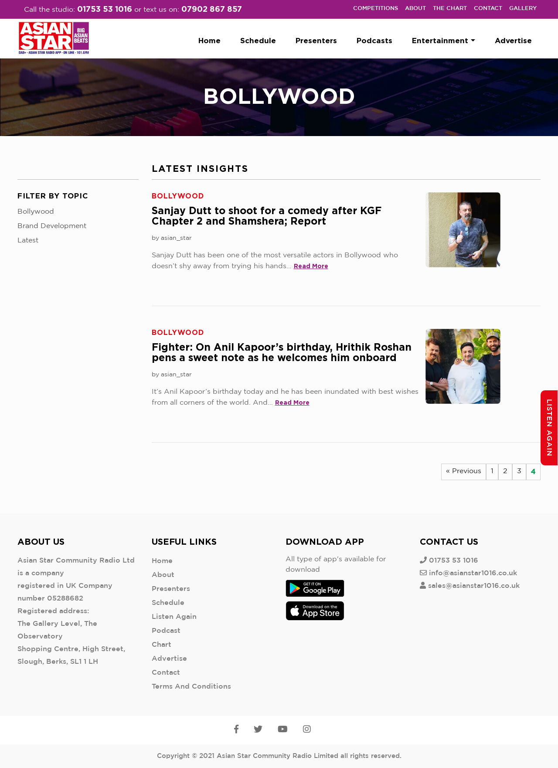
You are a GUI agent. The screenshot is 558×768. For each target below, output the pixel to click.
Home (209, 40)
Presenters (316, 40)
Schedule (258, 40)
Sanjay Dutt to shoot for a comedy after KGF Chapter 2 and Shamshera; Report (266, 215)
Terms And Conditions (191, 686)
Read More (311, 266)
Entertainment (443, 40)
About (415, 8)
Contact (488, 8)
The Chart (450, 8)
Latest (27, 240)
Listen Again (174, 617)
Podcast (166, 631)
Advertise (513, 40)
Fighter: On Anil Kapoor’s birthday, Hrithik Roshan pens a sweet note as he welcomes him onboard (282, 352)
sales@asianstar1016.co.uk (474, 586)
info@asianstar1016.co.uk (473, 573)
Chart (161, 645)
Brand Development (51, 226)
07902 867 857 (211, 8)
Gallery (523, 8)
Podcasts (374, 40)
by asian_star (172, 238)
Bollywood (35, 211)
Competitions (375, 8)
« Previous (463, 471)
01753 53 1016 (104, 8)
